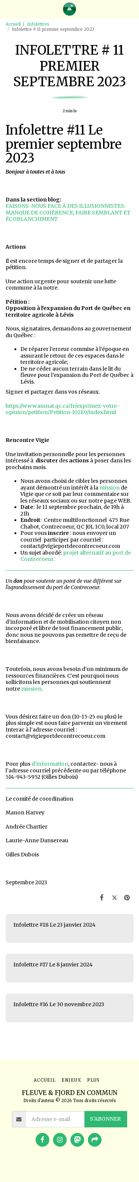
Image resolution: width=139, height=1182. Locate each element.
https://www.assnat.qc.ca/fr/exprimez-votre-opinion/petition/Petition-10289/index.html (63, 409)
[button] (8, 8)
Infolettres (38, 24)
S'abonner (105, 1118)
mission (109, 487)
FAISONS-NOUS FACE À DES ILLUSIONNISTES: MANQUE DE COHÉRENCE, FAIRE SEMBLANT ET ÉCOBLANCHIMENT (68, 212)
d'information (50, 763)
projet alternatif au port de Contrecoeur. (75, 556)
